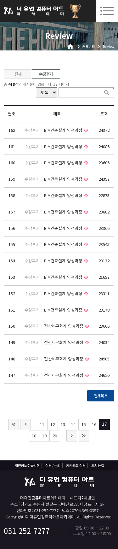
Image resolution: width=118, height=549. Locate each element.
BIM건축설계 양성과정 (63, 130)
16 (94, 424)
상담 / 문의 (52, 465)
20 (55, 436)
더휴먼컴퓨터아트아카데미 (34, 11)
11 (42, 424)
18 (34, 436)
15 (83, 424)
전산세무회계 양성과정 (64, 326)
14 (73, 424)
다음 (71, 435)
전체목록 (101, 396)
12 (52, 424)
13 (63, 424)
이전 (25, 424)
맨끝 (84, 435)
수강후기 (46, 74)
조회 (104, 114)
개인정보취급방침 (27, 465)
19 (44, 436)
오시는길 (97, 465)
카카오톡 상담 (76, 465)
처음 (13, 424)
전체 (17, 74)
